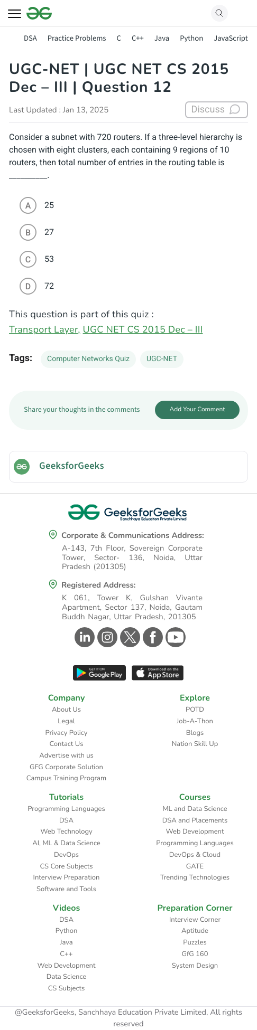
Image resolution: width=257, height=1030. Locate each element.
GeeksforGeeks (71, 466)
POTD (195, 709)
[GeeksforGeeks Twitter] (128, 637)
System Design (195, 965)
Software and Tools (66, 889)
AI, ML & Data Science (66, 843)
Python (191, 38)
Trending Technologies (195, 877)
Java (161, 38)
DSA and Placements (195, 820)
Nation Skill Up (195, 744)
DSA (30, 38)
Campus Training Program (66, 778)
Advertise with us (66, 755)
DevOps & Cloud (195, 854)
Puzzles (194, 942)
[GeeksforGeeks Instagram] (106, 637)
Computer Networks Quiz (88, 359)
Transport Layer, (44, 330)
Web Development (195, 831)
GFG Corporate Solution (66, 767)
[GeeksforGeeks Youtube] (174, 637)
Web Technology (66, 831)
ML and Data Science (194, 809)
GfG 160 (195, 954)
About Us (66, 709)
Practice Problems (77, 38)
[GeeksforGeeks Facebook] (151, 637)
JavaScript (230, 38)
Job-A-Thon (195, 721)
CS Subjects (66, 988)
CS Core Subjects (66, 866)
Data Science (66, 976)
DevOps (66, 854)
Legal (66, 721)
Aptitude (194, 930)
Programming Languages (66, 809)
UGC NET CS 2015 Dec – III (143, 330)
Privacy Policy (66, 733)
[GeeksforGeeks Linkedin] (83, 637)
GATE (195, 866)
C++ (138, 38)
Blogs (195, 733)
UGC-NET (161, 359)
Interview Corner (195, 919)
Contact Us (67, 744)
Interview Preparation (66, 877)
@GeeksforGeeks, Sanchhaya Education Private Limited (110, 1012)
